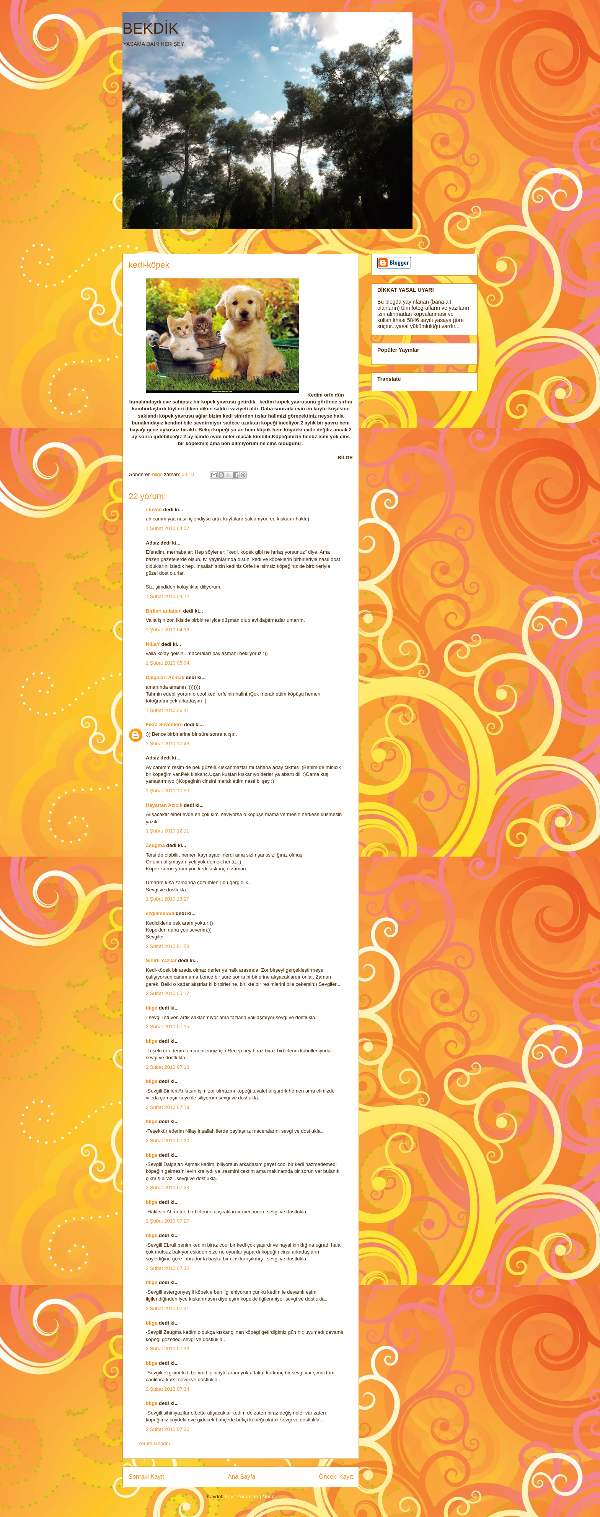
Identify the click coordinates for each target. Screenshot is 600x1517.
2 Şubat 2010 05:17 (167, 993)
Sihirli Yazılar (161, 960)
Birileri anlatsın (164, 611)
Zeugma (155, 845)
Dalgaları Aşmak (165, 677)
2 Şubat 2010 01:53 (167, 946)
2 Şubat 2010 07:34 (167, 1389)
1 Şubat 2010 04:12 (167, 596)
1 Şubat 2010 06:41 (167, 710)
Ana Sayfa (241, 1476)
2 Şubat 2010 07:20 (167, 1140)
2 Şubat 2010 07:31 (167, 1308)
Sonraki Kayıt (146, 1476)
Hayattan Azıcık (164, 805)
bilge (151, 1008)
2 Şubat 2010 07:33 (167, 1348)
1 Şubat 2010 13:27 (167, 899)
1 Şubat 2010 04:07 (167, 528)
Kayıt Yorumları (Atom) (250, 1496)
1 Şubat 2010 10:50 (167, 790)
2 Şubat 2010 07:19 (167, 1107)
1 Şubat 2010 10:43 (167, 743)
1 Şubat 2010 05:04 (167, 663)
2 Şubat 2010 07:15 (167, 1026)
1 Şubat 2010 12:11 (167, 831)
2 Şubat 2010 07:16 (167, 1067)
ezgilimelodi (160, 913)
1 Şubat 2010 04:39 (167, 629)
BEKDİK (150, 28)
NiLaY (153, 644)
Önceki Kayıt (336, 1476)
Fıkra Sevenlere (164, 724)
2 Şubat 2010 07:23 (167, 1187)
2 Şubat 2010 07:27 (167, 1221)
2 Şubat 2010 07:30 (167, 1268)
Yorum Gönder (154, 1443)
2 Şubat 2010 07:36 (167, 1429)
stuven (154, 509)
